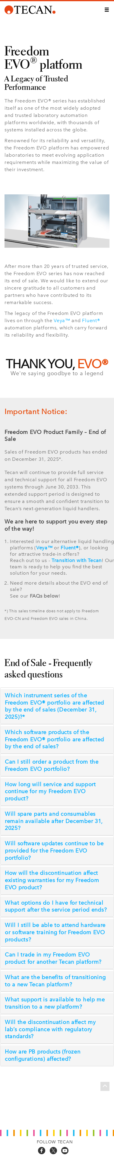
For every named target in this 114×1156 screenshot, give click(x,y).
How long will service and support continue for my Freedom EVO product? (50, 791)
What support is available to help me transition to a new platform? (55, 1003)
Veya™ (62, 320)
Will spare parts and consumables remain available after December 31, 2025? (54, 821)
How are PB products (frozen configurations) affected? (42, 1055)
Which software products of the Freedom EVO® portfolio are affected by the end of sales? (54, 739)
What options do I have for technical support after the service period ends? (56, 906)
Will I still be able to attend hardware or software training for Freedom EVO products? (55, 932)
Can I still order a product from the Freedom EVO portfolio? (52, 765)
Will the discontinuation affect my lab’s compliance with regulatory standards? (50, 1029)
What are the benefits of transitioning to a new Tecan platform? (55, 981)
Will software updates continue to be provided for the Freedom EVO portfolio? (54, 850)
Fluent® (91, 320)
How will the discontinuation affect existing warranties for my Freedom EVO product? (52, 880)
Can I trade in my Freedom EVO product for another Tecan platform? (53, 958)
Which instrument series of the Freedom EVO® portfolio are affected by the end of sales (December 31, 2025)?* (54, 706)
